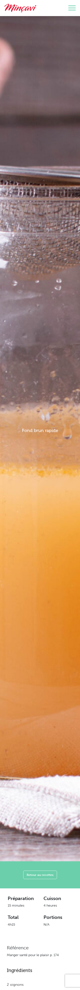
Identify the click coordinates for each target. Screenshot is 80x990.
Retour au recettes (40, 875)
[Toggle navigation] (72, 8)
